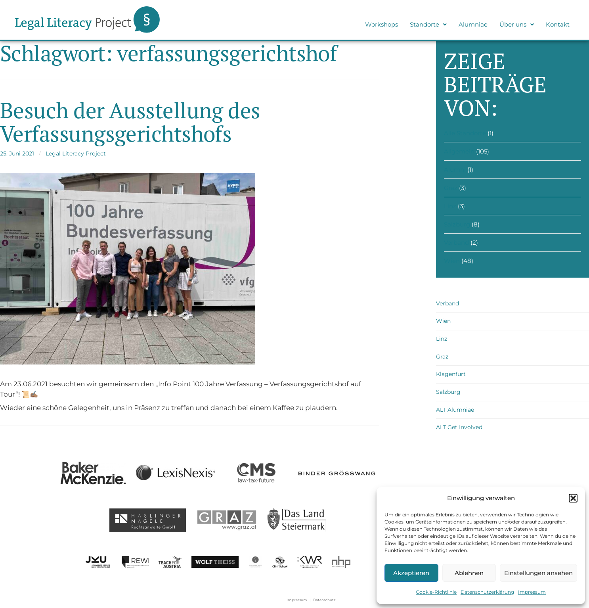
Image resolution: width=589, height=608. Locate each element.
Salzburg (457, 224)
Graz (450, 188)
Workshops (381, 24)
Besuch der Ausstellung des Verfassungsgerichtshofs (130, 122)
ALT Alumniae (455, 409)
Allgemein (459, 151)
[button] (573, 498)
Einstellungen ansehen (538, 573)
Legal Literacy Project (76, 153)
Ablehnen (469, 573)
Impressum (532, 592)
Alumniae (473, 24)
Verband (456, 242)
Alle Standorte (465, 133)
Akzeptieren (411, 573)
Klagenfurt (451, 374)
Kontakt (558, 24)
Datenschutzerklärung (487, 592)
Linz (450, 206)
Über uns (516, 24)
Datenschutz (324, 600)
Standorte (428, 24)
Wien (452, 261)
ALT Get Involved (459, 427)
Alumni (455, 169)
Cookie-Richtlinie (436, 592)
